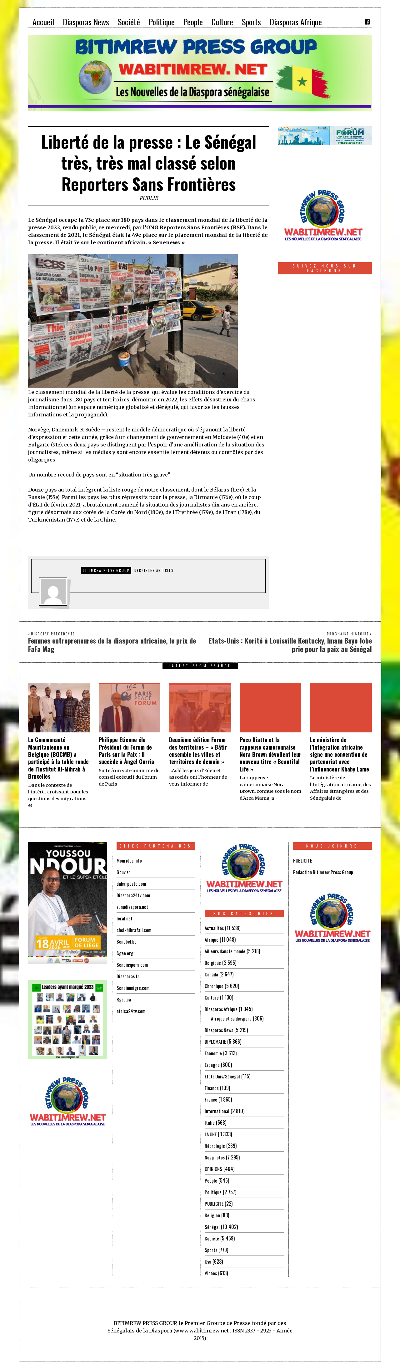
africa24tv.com (131, 1011)
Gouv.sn (124, 872)
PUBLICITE (214, 1203)
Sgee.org (125, 953)
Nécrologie (215, 1145)
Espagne (212, 1064)
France (211, 1099)
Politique (213, 1192)
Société (212, 1238)
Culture (212, 997)
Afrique (212, 939)
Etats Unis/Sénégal (223, 1076)
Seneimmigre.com (134, 987)
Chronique (214, 986)
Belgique (213, 962)
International (217, 1111)
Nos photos (215, 1157)
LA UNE (211, 1134)
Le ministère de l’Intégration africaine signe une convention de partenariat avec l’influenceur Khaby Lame (339, 754)
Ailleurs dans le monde (226, 951)
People (211, 1180)
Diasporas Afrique (222, 1009)
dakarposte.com (132, 883)
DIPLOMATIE (216, 1041)
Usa (208, 1261)
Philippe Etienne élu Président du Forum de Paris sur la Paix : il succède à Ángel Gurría (126, 751)
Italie (210, 1122)
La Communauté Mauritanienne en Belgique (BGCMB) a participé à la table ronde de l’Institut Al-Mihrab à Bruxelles (58, 758)
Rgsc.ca (124, 999)
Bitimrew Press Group (106, 570)
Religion (212, 1215)
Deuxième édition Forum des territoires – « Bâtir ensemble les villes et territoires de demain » (198, 751)
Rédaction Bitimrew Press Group (324, 872)
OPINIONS (214, 1169)
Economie (213, 1053)
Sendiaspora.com (133, 964)
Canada (211, 974)
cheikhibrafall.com (134, 930)
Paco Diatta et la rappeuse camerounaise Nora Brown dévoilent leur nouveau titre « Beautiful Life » (270, 754)
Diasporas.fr (128, 976)
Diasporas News (220, 1030)
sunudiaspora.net (133, 906)
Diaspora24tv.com (134, 895)
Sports (211, 1250)
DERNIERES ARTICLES (153, 570)
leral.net (124, 918)
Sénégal (212, 1226)
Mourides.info (130, 860)
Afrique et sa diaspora (232, 1018)
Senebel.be (127, 941)
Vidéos (211, 1273)
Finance (212, 1088)
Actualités (214, 928)
